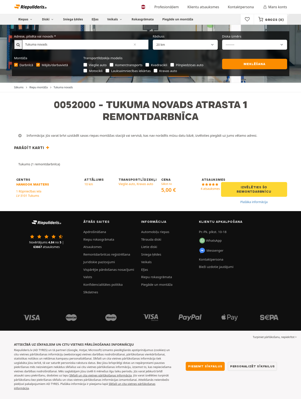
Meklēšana (254, 64)
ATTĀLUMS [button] (94, 180)
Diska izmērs (231, 36)
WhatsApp (210, 240)
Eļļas (95, 19)
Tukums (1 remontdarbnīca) (39, 164)
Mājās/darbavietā (55, 65)
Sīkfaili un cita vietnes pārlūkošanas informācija (100, 375)
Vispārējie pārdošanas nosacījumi (108, 269)
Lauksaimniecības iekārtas (131, 71)
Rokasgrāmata (143, 19)
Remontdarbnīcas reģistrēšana (106, 254)
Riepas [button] (25, 19)
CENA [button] (166, 180)
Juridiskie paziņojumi (99, 262)
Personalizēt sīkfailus (252, 366)
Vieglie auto (98, 65)
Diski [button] (48, 19)
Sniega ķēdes (73, 19)
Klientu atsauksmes (203, 7)
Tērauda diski (151, 239)
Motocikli (96, 71)
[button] (32, 148)
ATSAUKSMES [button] (213, 180)
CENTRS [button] (23, 180)
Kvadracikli (159, 65)
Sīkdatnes (90, 292)
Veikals (115, 19)
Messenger (211, 250)
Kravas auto (168, 71)
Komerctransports (128, 65)
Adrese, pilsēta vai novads (33, 36)
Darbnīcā (26, 65)
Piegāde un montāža (177, 19)
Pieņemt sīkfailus (205, 366)
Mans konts (274, 7)
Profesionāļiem (166, 7)
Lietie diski (149, 247)
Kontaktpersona (241, 7)
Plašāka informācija (254, 202)
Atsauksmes (92, 247)
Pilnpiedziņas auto (189, 65)
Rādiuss (158, 36)
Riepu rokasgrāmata (98, 239)
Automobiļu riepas (155, 232)
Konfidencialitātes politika (103, 284)
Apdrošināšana (94, 232)
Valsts (87, 277)
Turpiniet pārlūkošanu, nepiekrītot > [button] (275, 337)
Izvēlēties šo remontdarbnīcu (254, 189)
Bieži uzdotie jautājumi (216, 266)
